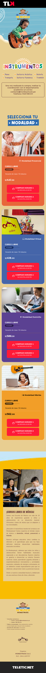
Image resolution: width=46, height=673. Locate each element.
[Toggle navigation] (41, 4)
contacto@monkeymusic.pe (22, 620)
